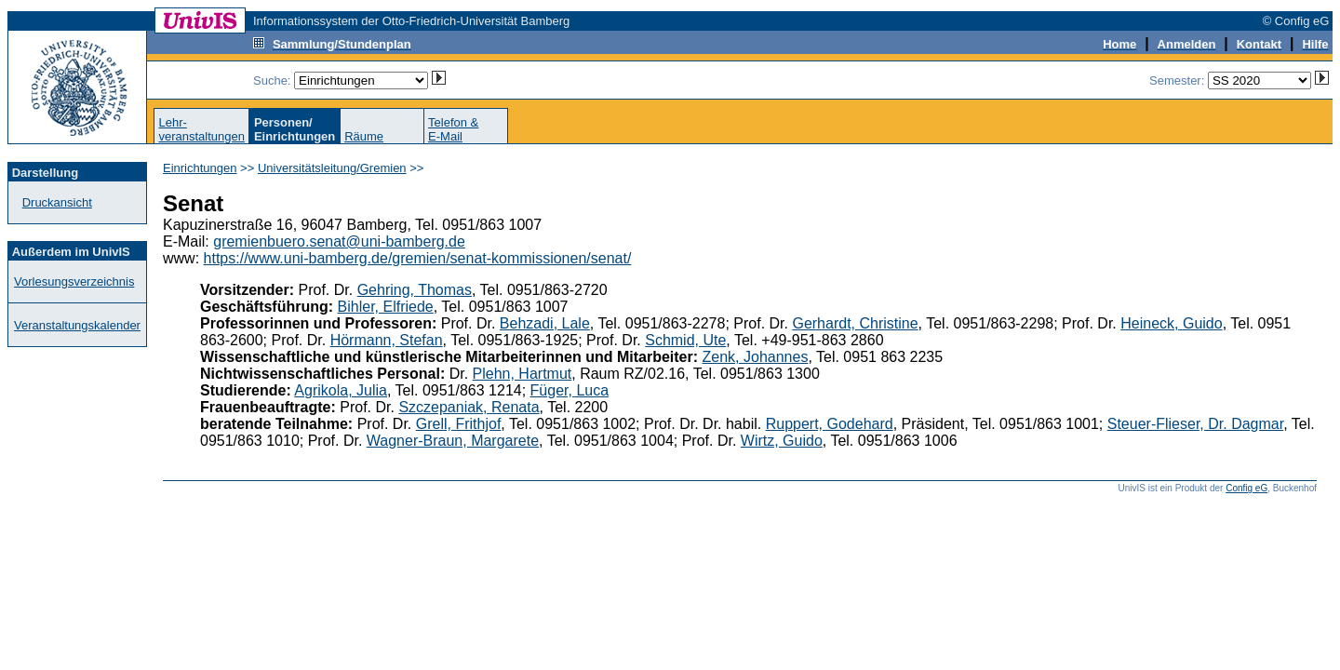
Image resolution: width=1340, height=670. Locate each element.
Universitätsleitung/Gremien (332, 168)
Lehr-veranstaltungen (201, 129)
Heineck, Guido (1171, 323)
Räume (363, 136)
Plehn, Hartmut (522, 374)
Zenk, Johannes (756, 357)
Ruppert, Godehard (829, 424)
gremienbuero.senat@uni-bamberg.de (339, 241)
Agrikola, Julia (340, 390)
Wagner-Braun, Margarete (453, 441)
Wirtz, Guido (782, 441)
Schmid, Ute (685, 340)
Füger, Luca (570, 390)
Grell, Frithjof (459, 424)
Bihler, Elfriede (386, 307)
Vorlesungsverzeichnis (74, 281)
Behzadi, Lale (545, 323)
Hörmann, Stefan (386, 340)
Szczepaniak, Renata (468, 407)
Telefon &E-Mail (453, 129)
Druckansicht (57, 202)
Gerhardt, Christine (855, 323)
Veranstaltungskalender (77, 325)
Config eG (1246, 488)
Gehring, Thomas (414, 290)
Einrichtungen (200, 168)
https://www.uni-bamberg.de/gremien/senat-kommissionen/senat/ (418, 258)
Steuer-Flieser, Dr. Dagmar (1195, 424)
